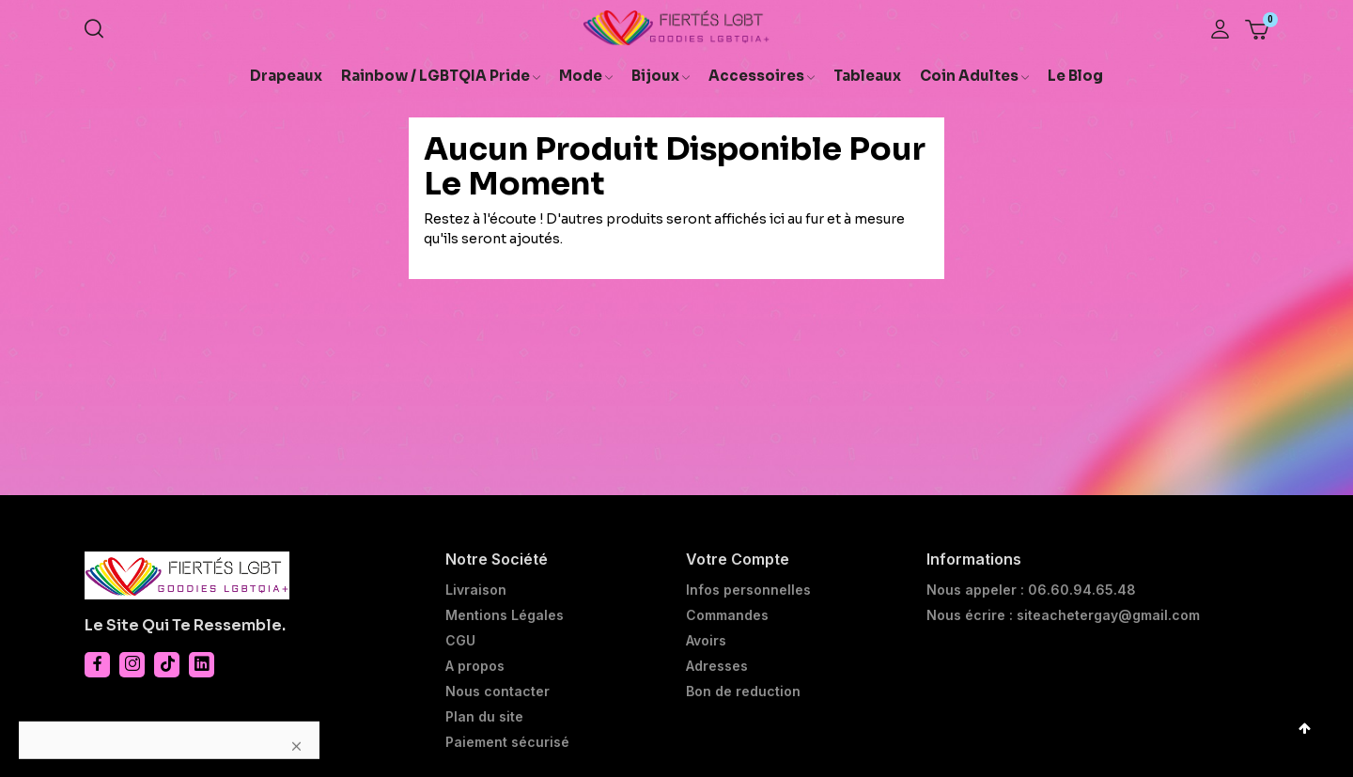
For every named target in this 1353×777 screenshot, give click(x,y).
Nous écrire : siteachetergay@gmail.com (1063, 615)
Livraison (475, 590)
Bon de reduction (743, 691)
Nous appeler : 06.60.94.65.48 (1031, 590)
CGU (460, 640)
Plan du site (484, 716)
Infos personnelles (748, 590)
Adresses (717, 666)
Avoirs (706, 640)
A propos (475, 666)
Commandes (727, 615)
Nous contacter (497, 691)
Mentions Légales (504, 615)
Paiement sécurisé (507, 742)
